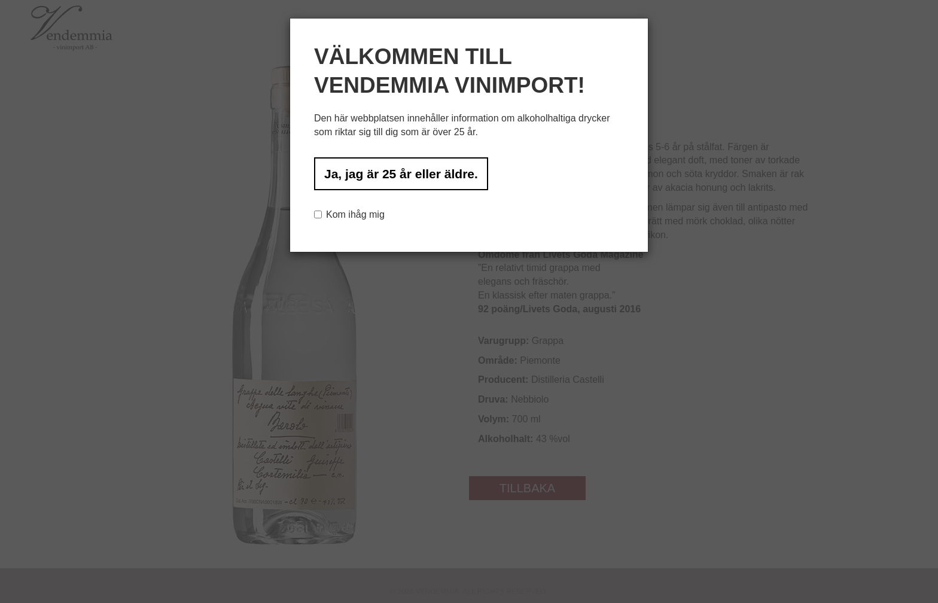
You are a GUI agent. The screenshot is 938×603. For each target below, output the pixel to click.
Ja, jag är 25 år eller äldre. (401, 174)
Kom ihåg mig (349, 214)
